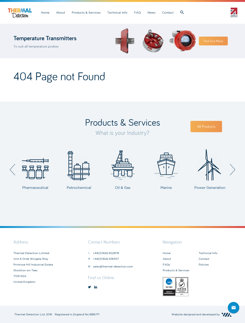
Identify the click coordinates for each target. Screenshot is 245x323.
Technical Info (117, 12)
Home (45, 12)
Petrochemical (79, 187)
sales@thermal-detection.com (208, 12)
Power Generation (209, 187)
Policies (204, 264)
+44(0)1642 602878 (222, 12)
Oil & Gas (122, 187)
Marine (166, 187)
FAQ (137, 12)
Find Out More (213, 41)
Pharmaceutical (35, 187)
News (151, 12)
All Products (206, 126)
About (60, 12)
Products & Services (86, 12)
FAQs (166, 264)
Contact (168, 12)
